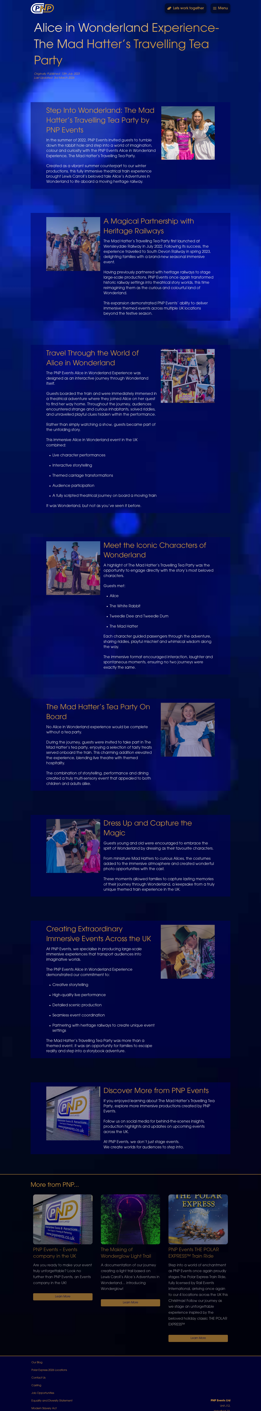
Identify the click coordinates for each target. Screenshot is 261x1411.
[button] (220, 8)
